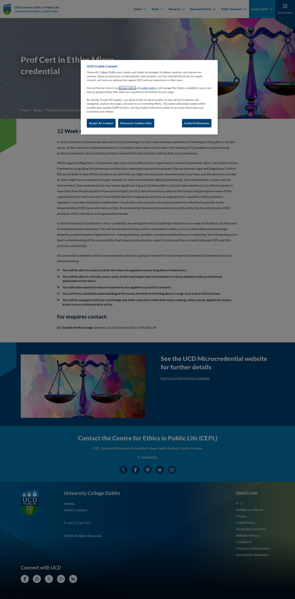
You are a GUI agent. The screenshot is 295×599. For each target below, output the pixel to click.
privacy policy (127, 88)
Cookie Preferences (196, 123)
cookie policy (148, 88)
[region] (149, 97)
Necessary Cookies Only (136, 123)
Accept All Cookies (101, 123)
